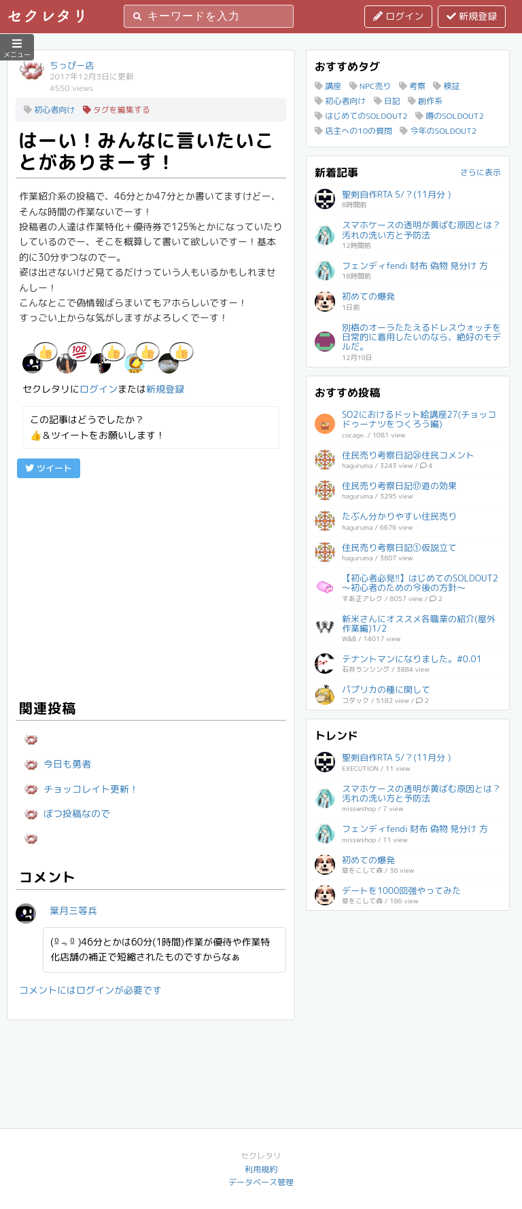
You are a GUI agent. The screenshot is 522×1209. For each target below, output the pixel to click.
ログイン (398, 16)
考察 (412, 86)
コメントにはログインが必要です (90, 990)
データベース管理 (261, 1182)
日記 (387, 101)
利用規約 (261, 1169)
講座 (328, 86)
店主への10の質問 (353, 131)
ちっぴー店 (72, 65)
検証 (446, 86)
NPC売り (370, 86)
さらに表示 (480, 172)
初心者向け (49, 109)
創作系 (425, 101)
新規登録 (472, 16)
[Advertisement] (151, 587)
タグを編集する (116, 109)
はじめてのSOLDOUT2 (361, 116)
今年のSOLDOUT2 (438, 131)
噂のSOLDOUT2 (449, 116)
